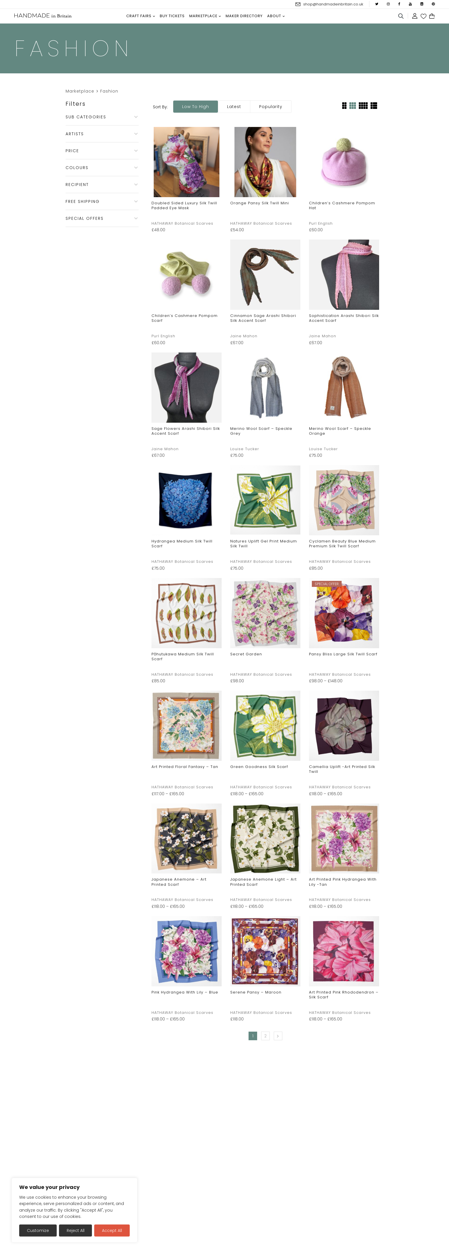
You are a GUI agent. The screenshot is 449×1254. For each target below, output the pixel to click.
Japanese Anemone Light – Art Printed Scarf (263, 882)
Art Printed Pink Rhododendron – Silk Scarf (344, 995)
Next (278, 1036)
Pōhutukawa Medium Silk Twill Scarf (182, 656)
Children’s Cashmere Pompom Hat (342, 205)
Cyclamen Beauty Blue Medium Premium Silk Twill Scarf (342, 543)
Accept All (112, 1230)
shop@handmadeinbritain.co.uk (333, 4)
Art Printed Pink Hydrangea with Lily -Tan (343, 882)
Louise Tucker (244, 448)
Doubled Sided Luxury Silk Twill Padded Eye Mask (184, 205)
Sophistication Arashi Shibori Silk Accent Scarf (344, 318)
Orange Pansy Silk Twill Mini (259, 203)
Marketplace (80, 91)
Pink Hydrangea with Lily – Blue (184, 992)
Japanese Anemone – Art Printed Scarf (178, 882)
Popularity (270, 106)
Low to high (195, 106)
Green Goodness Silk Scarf (259, 766)
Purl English (321, 223)
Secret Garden (246, 654)
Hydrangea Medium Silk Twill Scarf (181, 543)
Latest (234, 106)
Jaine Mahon (243, 336)
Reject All (75, 1230)
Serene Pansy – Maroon (255, 992)
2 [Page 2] (265, 1036)
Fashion (109, 91)
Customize (38, 1230)
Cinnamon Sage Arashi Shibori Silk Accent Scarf (263, 318)
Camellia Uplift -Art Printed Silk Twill (342, 769)
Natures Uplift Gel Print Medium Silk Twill (263, 543)
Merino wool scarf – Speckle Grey (261, 431)
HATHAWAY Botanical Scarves (182, 223)
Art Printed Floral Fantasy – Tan (184, 766)
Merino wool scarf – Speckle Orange (340, 431)
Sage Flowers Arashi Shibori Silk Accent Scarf (185, 431)
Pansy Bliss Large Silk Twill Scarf (343, 654)
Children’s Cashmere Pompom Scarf (184, 318)
